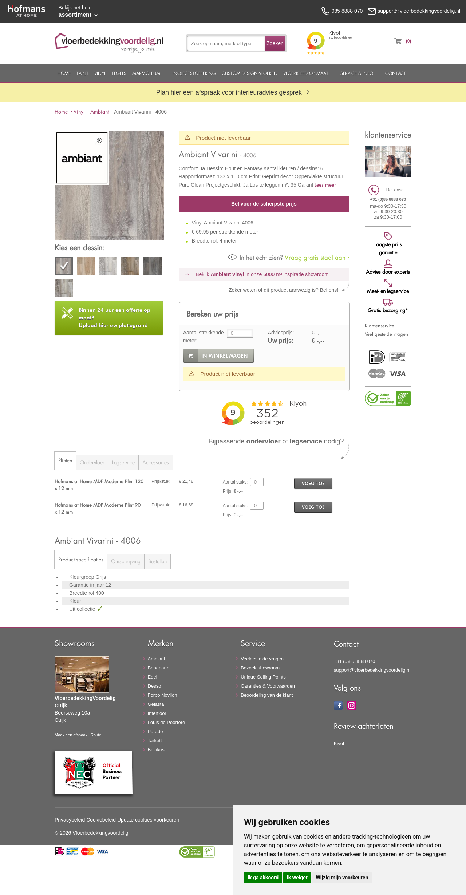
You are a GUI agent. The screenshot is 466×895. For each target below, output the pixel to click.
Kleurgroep (82, 577)
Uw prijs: (281, 340)
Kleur (75, 601)
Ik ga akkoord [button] (263, 877)
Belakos (156, 749)
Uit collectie (82, 609)
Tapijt (82, 73)
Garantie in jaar (87, 585)
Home (64, 73)
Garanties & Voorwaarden (268, 686)
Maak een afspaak (71, 735)
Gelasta (156, 704)
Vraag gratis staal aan (286, 257)
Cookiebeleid (101, 820)
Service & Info (356, 73)
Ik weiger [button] (297, 877)
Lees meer (325, 184)
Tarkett (155, 740)
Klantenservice (379, 326)
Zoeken (275, 43)
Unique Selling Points (263, 677)
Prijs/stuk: (160, 481)
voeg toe (313, 483)
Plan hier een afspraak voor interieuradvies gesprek (233, 92)
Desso (154, 686)
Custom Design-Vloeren (249, 73)
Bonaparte (159, 668)
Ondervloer (92, 462)
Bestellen (157, 561)
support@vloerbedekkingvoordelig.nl (372, 670)
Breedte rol (82, 593)
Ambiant (99, 111)
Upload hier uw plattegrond (114, 317)
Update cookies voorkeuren (148, 820)
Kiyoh (340, 743)
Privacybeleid (70, 820)
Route (96, 735)
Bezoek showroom (260, 668)
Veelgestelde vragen (262, 658)
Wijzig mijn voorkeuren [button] (342, 877)
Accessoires (155, 462)
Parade (155, 731)
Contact (395, 73)
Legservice (123, 462)
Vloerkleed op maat (305, 73)
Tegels (119, 73)
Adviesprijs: (281, 332)
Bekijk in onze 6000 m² (262, 274)
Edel (152, 677)
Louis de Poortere (166, 722)
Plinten (65, 460)
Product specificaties (80, 559)
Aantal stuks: (235, 482)
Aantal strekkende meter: (203, 336)
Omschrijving (126, 561)
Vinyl (100, 73)
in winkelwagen (224, 356)
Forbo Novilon (162, 695)
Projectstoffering (194, 73)
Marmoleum (146, 73)
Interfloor (157, 713)
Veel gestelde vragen (386, 334)
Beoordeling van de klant (267, 695)
